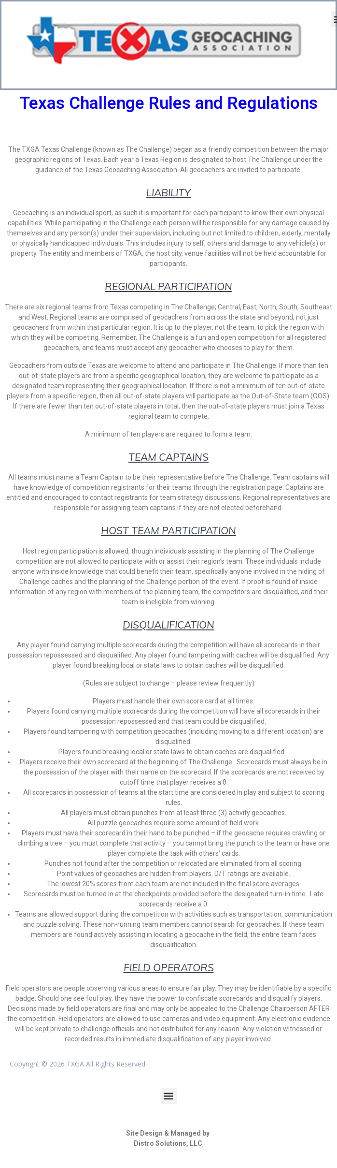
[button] (169, 1096)
